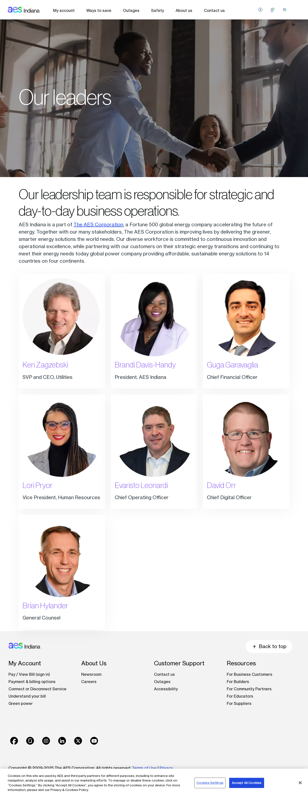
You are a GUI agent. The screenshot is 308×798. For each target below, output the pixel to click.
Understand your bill (27, 696)
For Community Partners (249, 688)
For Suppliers (239, 703)
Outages (131, 10)
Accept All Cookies (246, 783)
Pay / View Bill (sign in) (29, 674)
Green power (20, 703)
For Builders (238, 681)
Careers (89, 681)
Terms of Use (144, 767)
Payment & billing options (32, 681)
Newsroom (91, 674)
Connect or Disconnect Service (37, 688)
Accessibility (166, 688)
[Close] (300, 782)
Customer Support (179, 663)
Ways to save (98, 10)
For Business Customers (249, 674)
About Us (93, 663)
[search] (284, 9)
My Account (24, 663)
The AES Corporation (98, 224)
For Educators (240, 696)
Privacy (167, 767)
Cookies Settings (209, 783)
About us (184, 10)
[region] (154, 783)
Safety (157, 10)
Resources (241, 663)
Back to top (268, 646)
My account (64, 10)
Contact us (214, 10)
